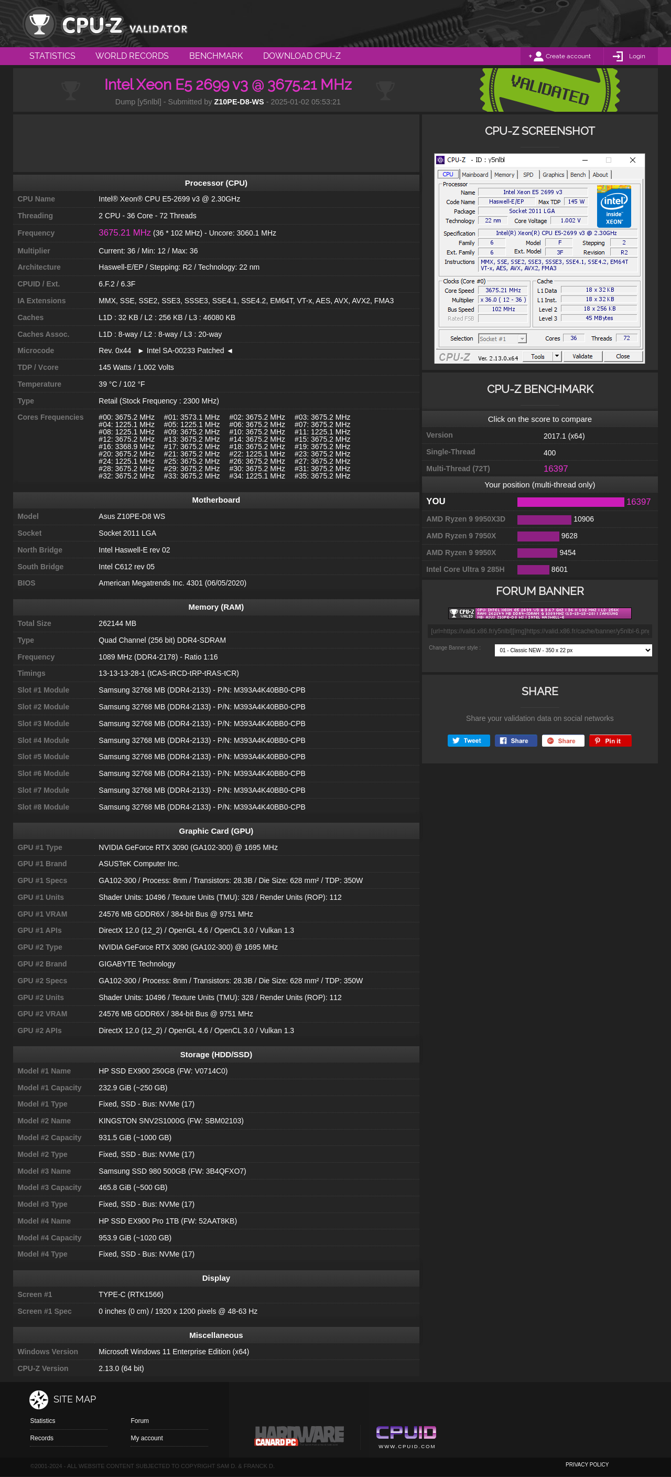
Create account (568, 56)
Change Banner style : (455, 648)
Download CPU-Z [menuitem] (302, 56)
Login (637, 56)
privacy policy (587, 1465)
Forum (140, 1421)
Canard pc (299, 1438)
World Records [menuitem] (132, 56)
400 (550, 452)
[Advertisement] (216, 143)
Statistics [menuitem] (52, 56)
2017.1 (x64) (564, 436)
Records (41, 1438)
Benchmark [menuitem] (216, 56)
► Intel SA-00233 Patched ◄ (182, 350)
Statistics (42, 1421)
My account (147, 1438)
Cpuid (406, 1438)
